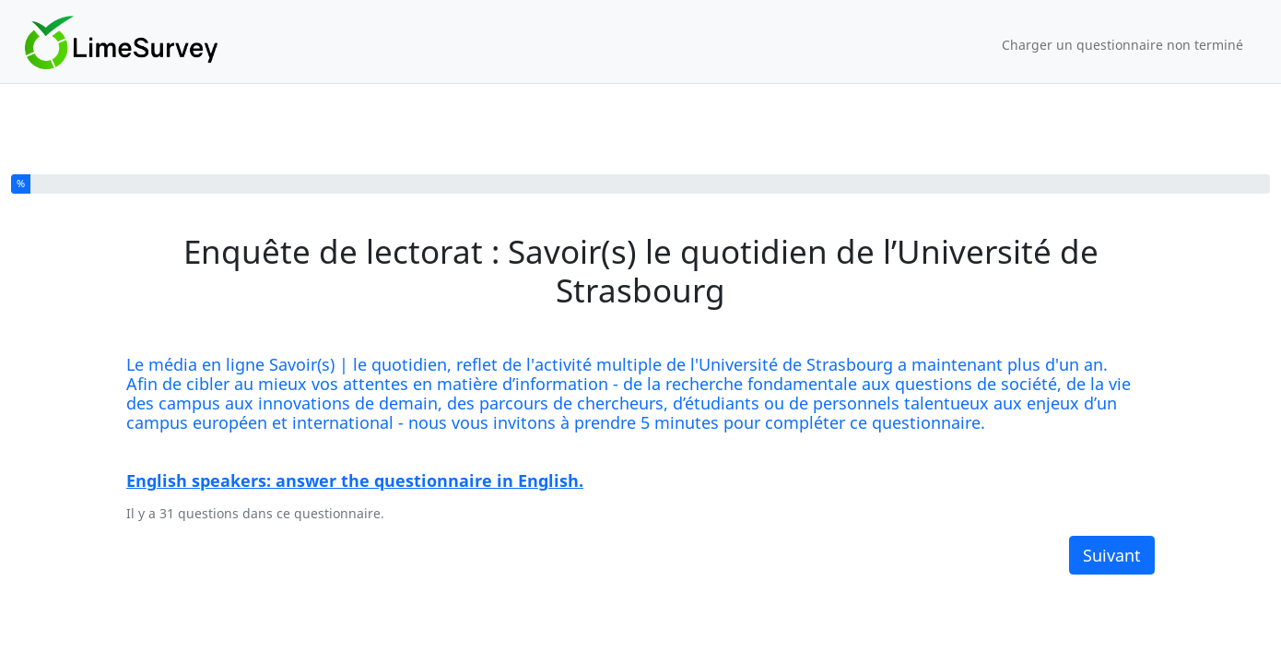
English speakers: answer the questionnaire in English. (354, 480)
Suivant (1112, 555)
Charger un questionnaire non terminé (1122, 44)
